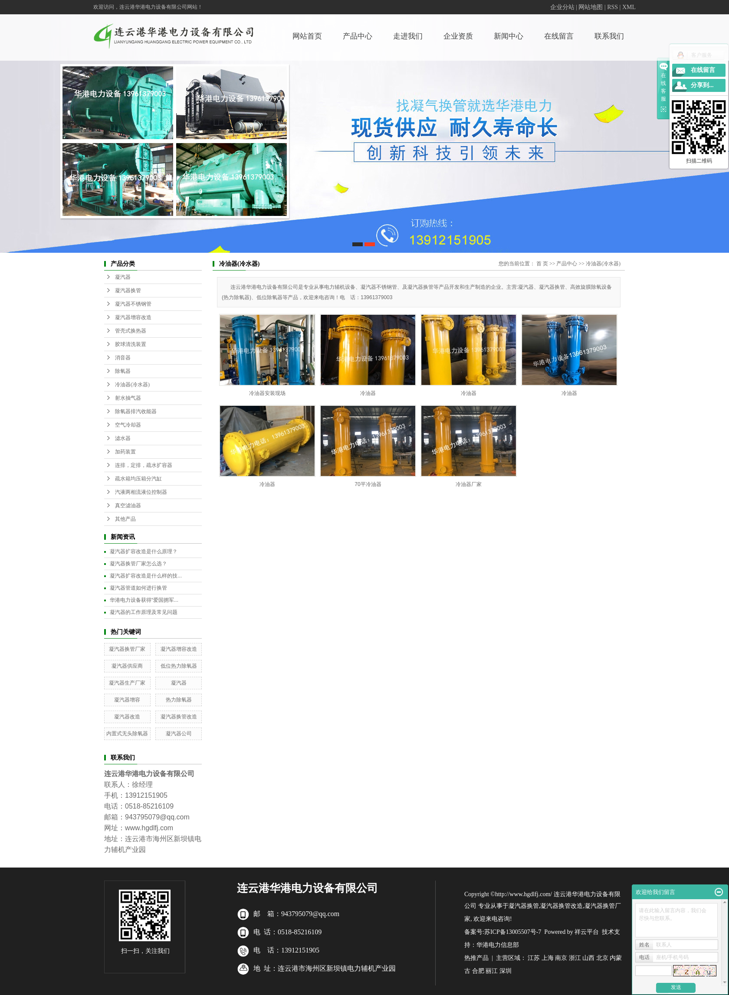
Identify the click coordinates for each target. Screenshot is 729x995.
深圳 (505, 971)
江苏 (534, 958)
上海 (548, 958)
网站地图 (590, 7)
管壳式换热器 (130, 331)
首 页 (542, 264)
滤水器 (123, 438)
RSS (612, 7)
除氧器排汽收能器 (136, 411)
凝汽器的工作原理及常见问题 (143, 612)
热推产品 (476, 958)
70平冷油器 (368, 484)
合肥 (478, 971)
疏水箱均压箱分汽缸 (138, 479)
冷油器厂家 (469, 484)
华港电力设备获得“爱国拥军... (144, 600)
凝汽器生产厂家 (127, 683)
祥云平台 (587, 932)
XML (629, 7)
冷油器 (368, 393)
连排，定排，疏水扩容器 (143, 465)
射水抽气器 (128, 398)
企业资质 (458, 36)
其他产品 (125, 519)
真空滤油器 (128, 505)
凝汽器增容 (127, 700)
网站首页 (307, 36)
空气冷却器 (128, 425)
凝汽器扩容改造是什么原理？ (143, 551)
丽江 (492, 971)
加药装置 (125, 452)
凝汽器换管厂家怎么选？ (138, 564)
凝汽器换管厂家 (127, 649)
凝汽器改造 (127, 717)
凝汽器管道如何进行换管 (138, 588)
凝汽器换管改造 (179, 717)
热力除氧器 (179, 700)
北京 (602, 958)
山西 (588, 958)
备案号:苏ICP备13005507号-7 (502, 932)
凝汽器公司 (179, 734)
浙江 (575, 958)
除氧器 (123, 371)
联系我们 (609, 36)
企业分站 (562, 7)
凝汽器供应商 (127, 666)
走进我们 (408, 36)
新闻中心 (508, 36)
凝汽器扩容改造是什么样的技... (146, 576)
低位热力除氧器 (179, 666)
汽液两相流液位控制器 (141, 492)
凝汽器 (123, 277)
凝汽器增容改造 (133, 317)
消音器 (123, 358)
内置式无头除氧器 (127, 734)
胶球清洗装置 (130, 344)
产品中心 (357, 36)
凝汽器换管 (128, 290)
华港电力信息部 (497, 945)
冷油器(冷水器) (132, 385)
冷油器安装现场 (267, 393)
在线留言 (559, 36)
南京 (561, 958)
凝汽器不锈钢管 (133, 304)
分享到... (702, 85)
